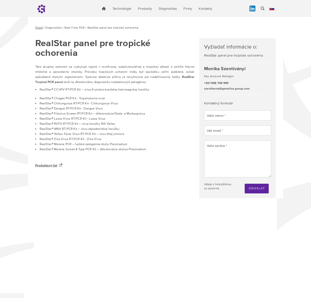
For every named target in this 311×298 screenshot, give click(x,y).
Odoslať (257, 188)
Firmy (187, 8)
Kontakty (205, 8)
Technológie (121, 8)
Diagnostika (168, 8)
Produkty (145, 8)
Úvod (39, 27)
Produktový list (46, 165)
